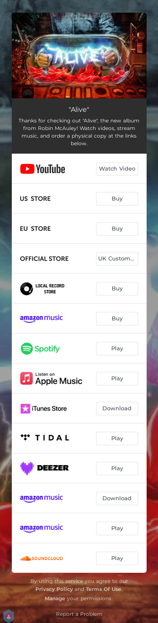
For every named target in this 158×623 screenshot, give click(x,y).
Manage (55, 598)
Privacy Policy (54, 589)
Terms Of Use (103, 589)
